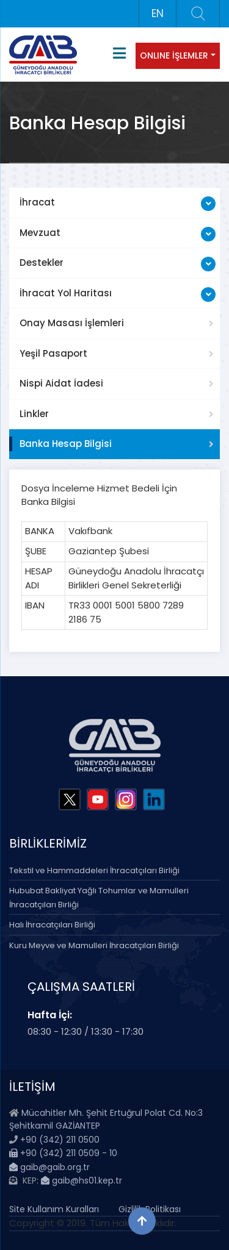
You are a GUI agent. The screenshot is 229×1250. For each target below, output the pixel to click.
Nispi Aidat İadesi (61, 383)
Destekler (42, 262)
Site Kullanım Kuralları (54, 1209)
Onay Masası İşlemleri (72, 322)
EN (157, 13)
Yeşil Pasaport (53, 353)
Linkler (34, 413)
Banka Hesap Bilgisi (66, 443)
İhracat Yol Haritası (66, 293)
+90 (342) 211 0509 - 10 (63, 1153)
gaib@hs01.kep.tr (81, 1180)
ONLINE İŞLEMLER (174, 55)
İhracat (37, 202)
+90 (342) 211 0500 (60, 1140)
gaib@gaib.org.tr (49, 1167)
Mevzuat (40, 232)
